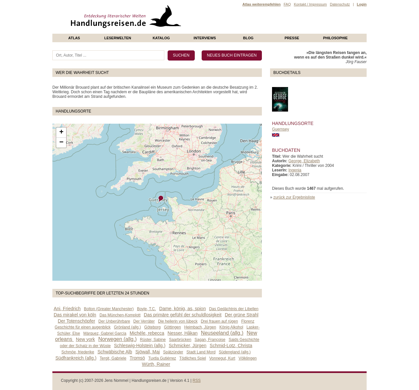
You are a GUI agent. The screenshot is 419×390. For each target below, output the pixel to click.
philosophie (335, 38)
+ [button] (61, 132)
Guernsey (280, 129)
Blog (248, 38)
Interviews (204, 38)
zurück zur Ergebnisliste (294, 197)
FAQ (287, 4)
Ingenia (294, 170)
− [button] (61, 143)
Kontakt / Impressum (310, 4)
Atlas (74, 38)
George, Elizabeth (304, 161)
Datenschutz (340, 4)
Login (362, 4)
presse (291, 38)
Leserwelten (117, 38)
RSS (196, 380)
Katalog (161, 38)
